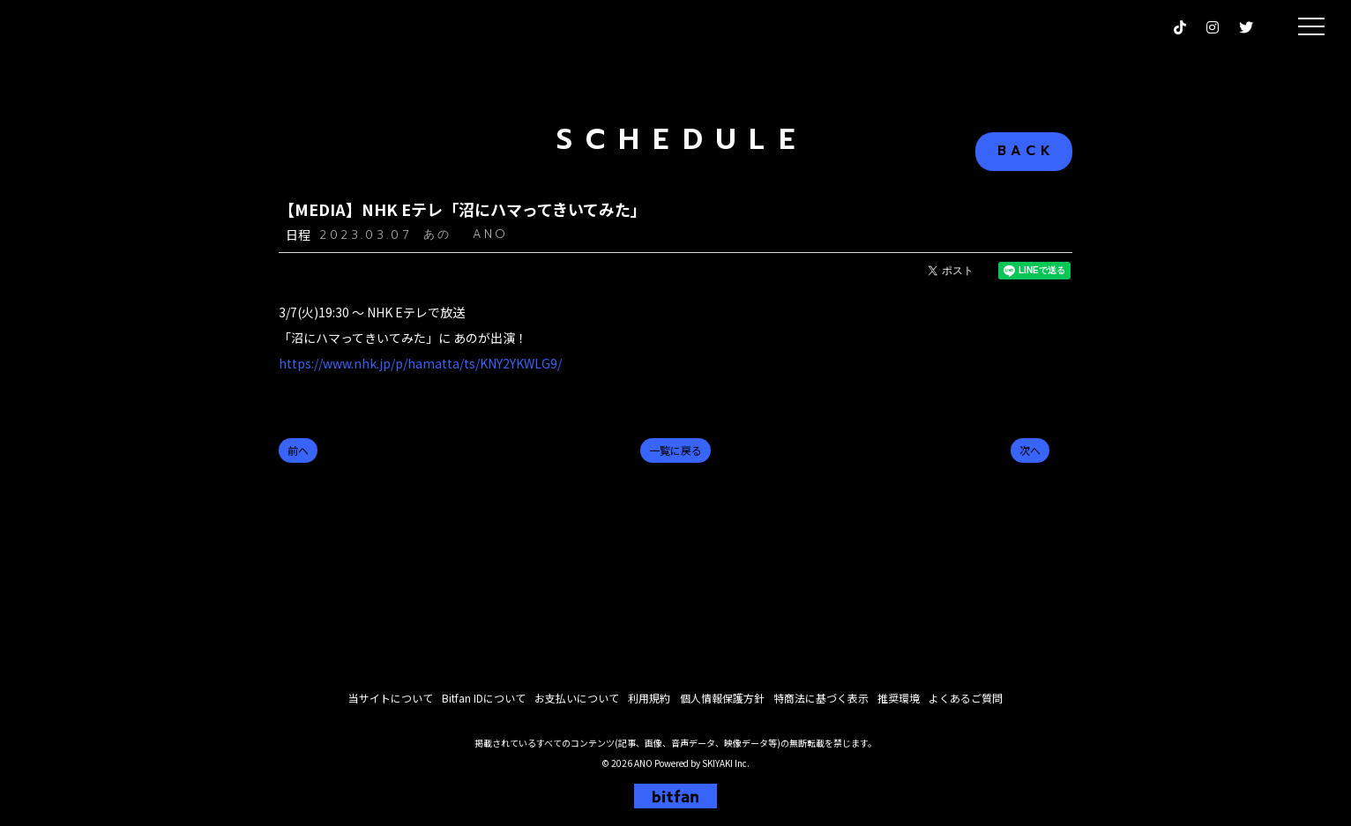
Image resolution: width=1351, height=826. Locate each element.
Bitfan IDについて (484, 702)
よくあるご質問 (965, 702)
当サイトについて (390, 702)
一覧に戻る (675, 450)
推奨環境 (898, 702)
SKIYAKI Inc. (726, 767)
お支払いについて (576, 702)
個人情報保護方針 (721, 702)
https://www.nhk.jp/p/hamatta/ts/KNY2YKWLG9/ (420, 363)
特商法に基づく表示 (820, 702)
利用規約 (649, 702)
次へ (1030, 450)
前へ (298, 450)
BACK (1026, 150)
